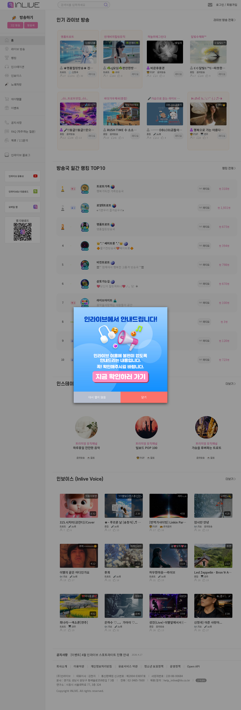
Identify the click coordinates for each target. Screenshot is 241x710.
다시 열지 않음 (97, 397)
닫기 (144, 397)
